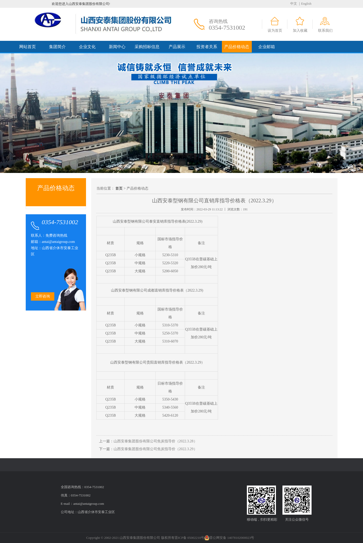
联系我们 (325, 31)
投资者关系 (206, 46)
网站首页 (27, 46)
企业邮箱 (266, 46)
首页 (119, 188)
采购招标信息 (147, 46)
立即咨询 (42, 296)
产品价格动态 (236, 46)
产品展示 (177, 46)
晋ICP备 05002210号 (189, 538)
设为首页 (275, 31)
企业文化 (87, 46)
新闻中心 (117, 46)
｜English (305, 3)
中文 (293, 3)
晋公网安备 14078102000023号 (229, 537)
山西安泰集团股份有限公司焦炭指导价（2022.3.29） (155, 449)
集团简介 (57, 46)
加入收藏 (300, 31)
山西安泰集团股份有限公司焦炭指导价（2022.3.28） (155, 441)
